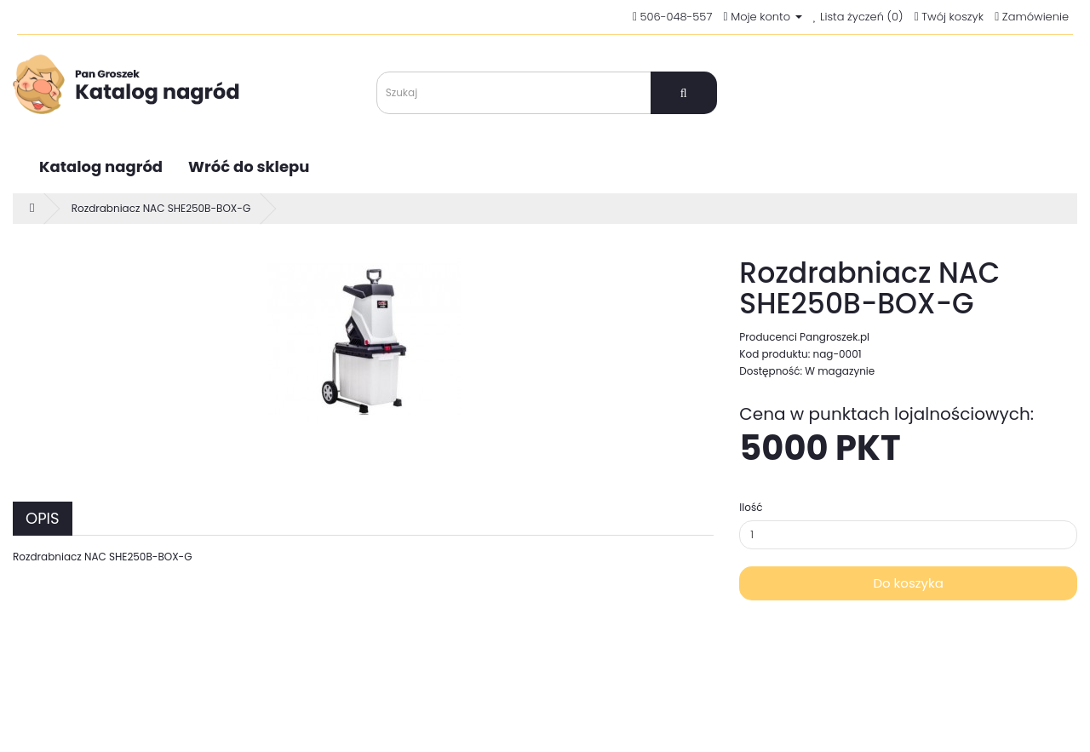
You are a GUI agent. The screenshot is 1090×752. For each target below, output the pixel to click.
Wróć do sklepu (248, 166)
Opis (43, 518)
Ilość (750, 507)
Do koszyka (908, 583)
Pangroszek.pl (834, 337)
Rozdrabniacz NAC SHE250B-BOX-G (161, 208)
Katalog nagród (101, 166)
